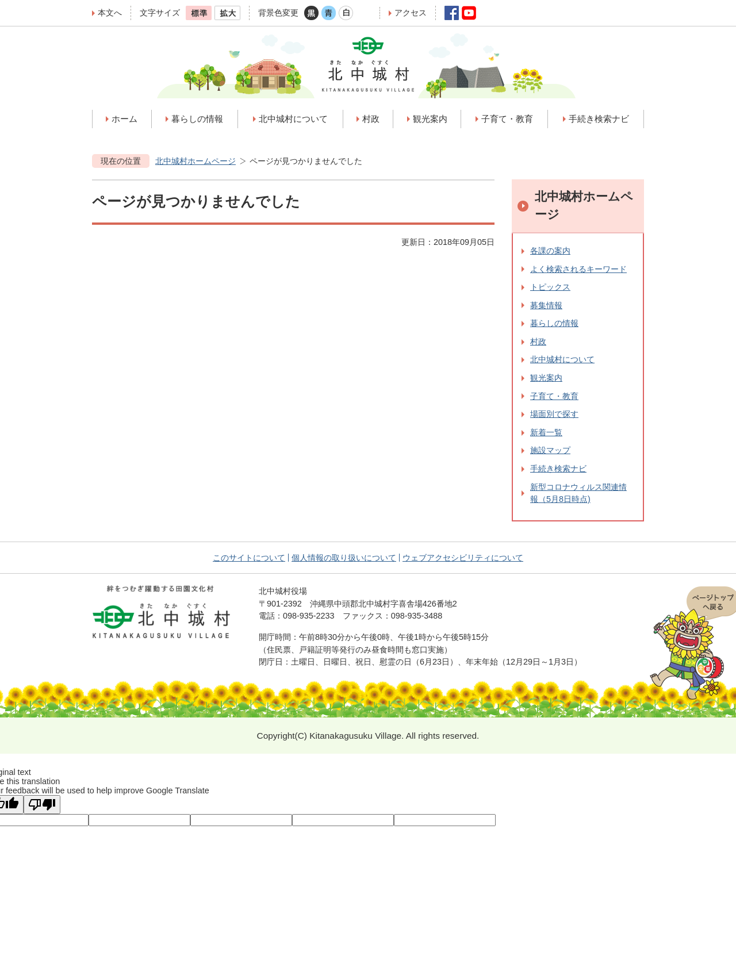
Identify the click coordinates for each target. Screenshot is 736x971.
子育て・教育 (554, 396)
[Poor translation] (42, 804)
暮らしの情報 (554, 323)
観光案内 (546, 377)
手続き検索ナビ (558, 468)
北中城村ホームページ (195, 161)
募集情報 (546, 305)
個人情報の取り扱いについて (344, 557)
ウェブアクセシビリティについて (462, 557)
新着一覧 (546, 432)
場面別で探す (554, 414)
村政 (538, 341)
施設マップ (550, 450)
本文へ (110, 12)
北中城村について (562, 359)
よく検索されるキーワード (578, 269)
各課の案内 (550, 250)
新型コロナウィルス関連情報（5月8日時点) (578, 493)
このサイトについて (249, 557)
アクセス (410, 12)
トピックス (550, 286)
